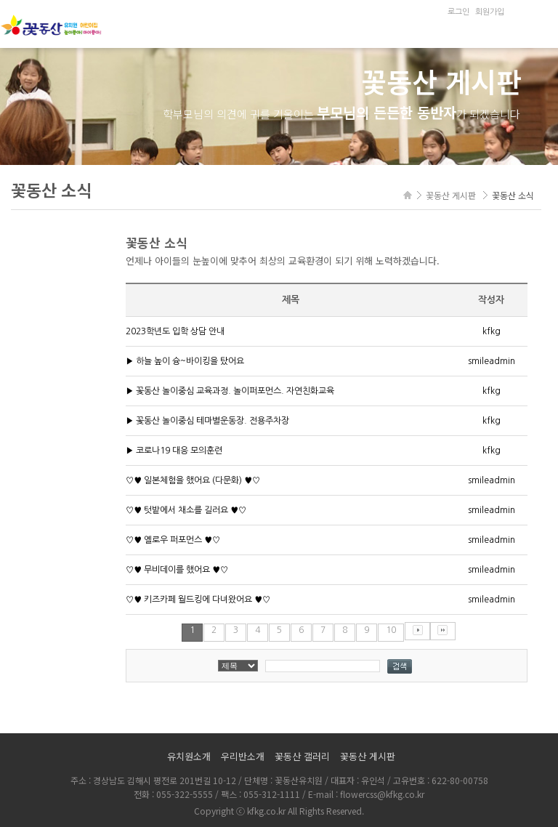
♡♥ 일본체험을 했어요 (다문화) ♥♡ (193, 480)
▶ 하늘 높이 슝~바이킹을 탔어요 (185, 361)
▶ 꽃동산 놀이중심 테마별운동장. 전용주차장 (207, 420)
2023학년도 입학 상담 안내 (175, 331)
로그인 (458, 12)
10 (391, 630)
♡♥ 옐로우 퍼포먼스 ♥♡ (173, 540)
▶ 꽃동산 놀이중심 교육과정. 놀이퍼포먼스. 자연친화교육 (230, 391)
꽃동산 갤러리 (302, 756)
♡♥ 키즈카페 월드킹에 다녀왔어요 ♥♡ (198, 599)
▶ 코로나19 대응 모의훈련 (174, 450)
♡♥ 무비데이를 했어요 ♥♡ (177, 569)
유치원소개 (189, 756)
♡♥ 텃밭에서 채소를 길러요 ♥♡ (186, 510)
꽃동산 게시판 (367, 756)
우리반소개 (242, 756)
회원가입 (489, 12)
